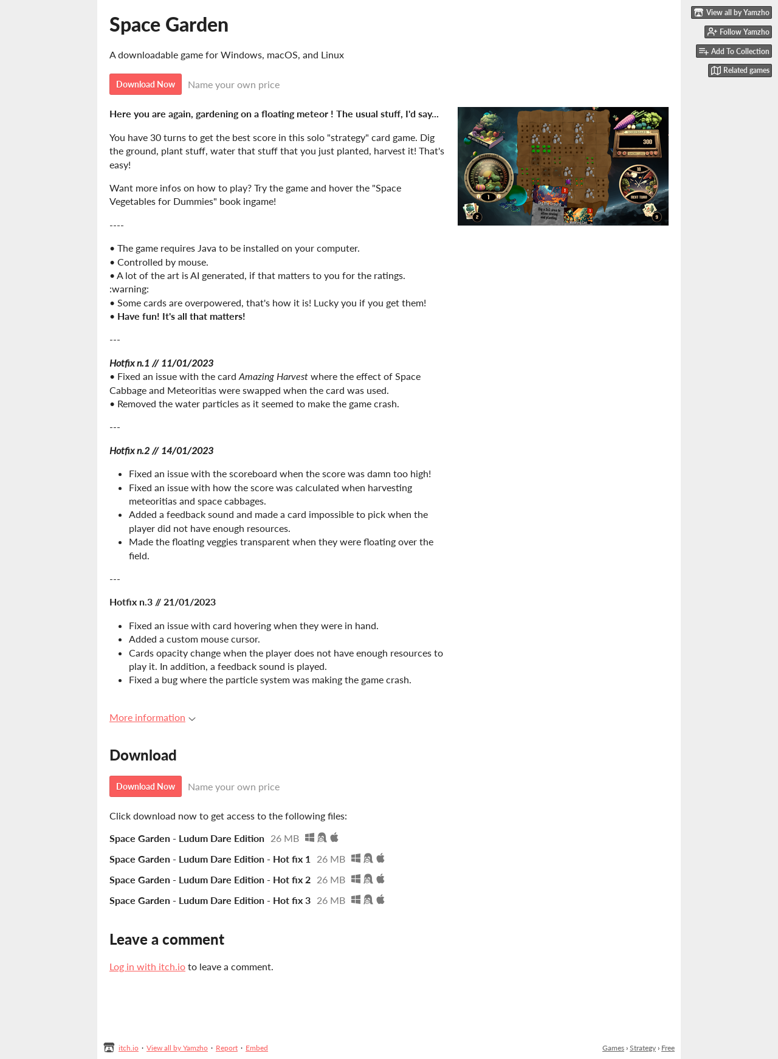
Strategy (643, 1047)
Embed (257, 1047)
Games (613, 1047)
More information (152, 717)
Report (227, 1047)
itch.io (129, 1047)
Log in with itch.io (147, 966)
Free (668, 1047)
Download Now (145, 84)
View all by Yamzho (177, 1047)
